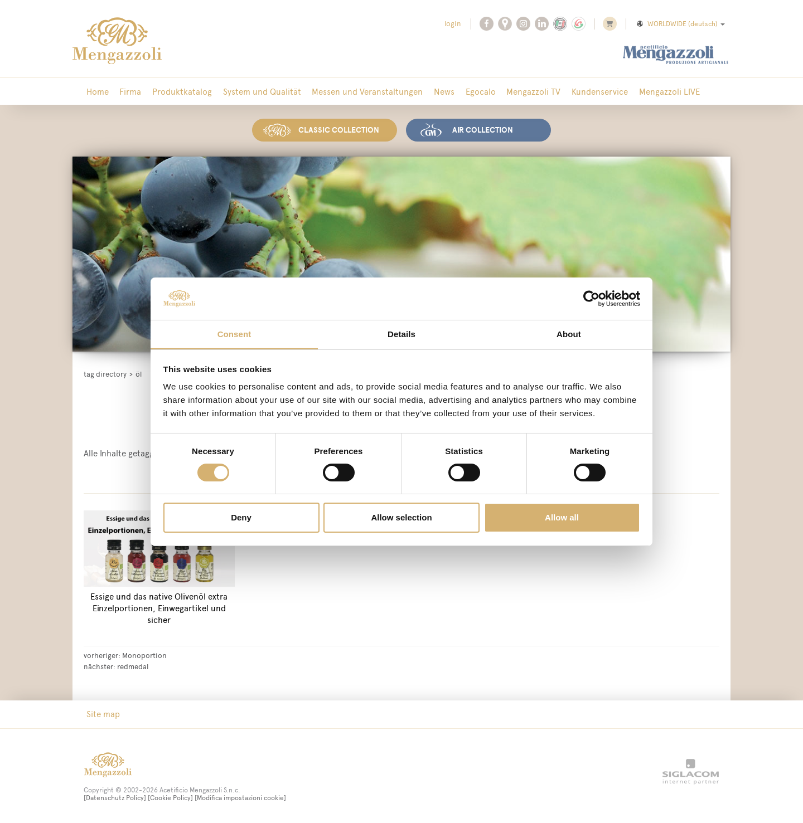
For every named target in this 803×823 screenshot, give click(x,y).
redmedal (132, 665)
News (433, 91)
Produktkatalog (177, 91)
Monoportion (144, 654)
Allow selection (401, 518)
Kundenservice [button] (582, 91)
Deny (241, 518)
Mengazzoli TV (518, 91)
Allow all (562, 518)
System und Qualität (255, 91)
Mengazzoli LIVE (650, 91)
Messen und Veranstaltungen (358, 91)
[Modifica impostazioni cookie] (240, 797)
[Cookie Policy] (170, 797)
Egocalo (467, 91)
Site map (102, 713)
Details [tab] (401, 334)
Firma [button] (127, 91)
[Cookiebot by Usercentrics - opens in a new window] (591, 298)
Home (96, 91)
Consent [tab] (234, 334)
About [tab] (569, 334)
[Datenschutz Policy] (115, 797)
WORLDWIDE (680, 24)
